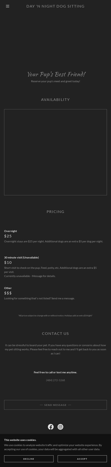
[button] (9, 6)
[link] (56, 6)
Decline (28, 459)
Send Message (55, 404)
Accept (82, 459)
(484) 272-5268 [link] (55, 380)
